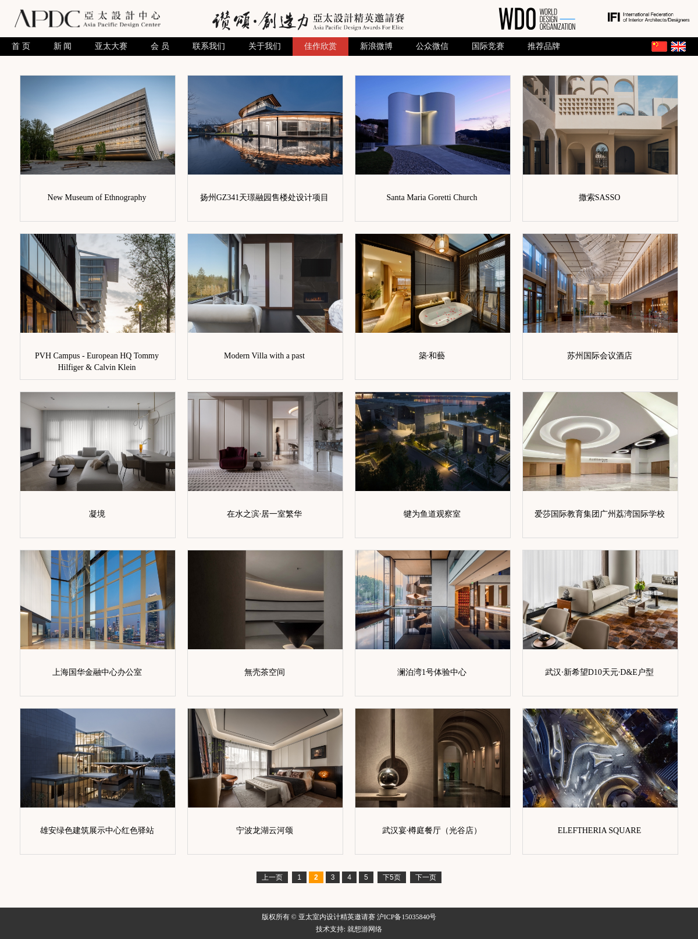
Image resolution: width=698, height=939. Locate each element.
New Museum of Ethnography (97, 197)
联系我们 (209, 46)
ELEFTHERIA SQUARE (600, 830)
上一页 (272, 877)
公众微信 (432, 46)
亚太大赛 (111, 46)
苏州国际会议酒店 (599, 355)
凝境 (97, 514)
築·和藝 (432, 355)
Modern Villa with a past (264, 355)
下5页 (392, 877)
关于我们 (264, 46)
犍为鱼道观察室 (432, 514)
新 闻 (63, 46)
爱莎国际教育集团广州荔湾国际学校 (600, 514)
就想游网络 (364, 929)
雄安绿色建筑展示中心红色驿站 (97, 830)
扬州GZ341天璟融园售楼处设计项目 (264, 197)
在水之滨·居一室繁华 (264, 514)
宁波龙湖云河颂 (264, 830)
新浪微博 (376, 46)
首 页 (21, 46)
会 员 (160, 46)
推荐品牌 (544, 46)
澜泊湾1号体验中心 (431, 672)
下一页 (425, 877)
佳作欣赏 (320, 46)
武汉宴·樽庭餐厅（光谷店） (432, 830)
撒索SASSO (600, 197)
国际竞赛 (488, 46)
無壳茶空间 (264, 672)
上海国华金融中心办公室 (97, 672)
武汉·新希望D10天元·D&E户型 (599, 672)
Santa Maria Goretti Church (432, 197)
